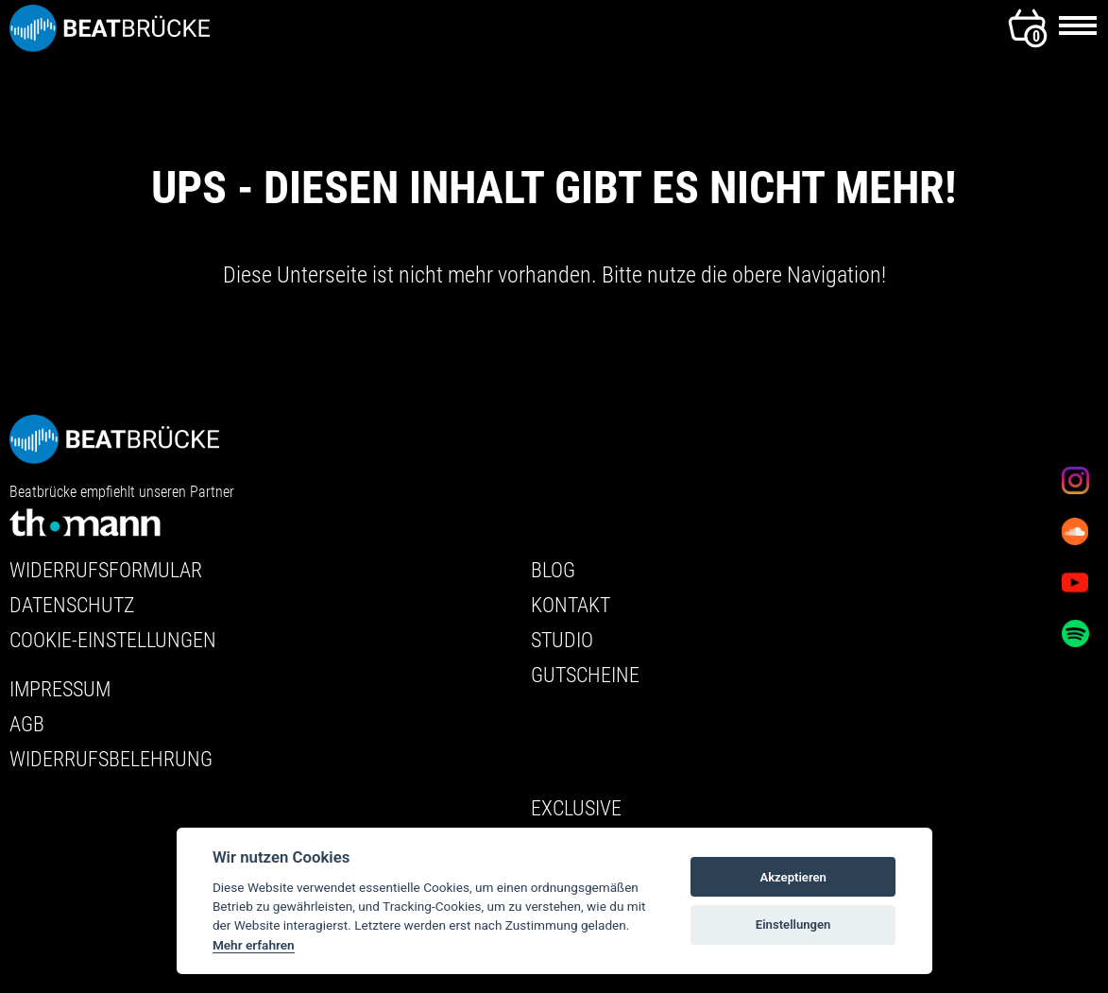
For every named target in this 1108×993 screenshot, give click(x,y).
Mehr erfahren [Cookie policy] (254, 944)
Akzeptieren (792, 877)
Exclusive (576, 808)
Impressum (60, 689)
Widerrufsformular (105, 570)
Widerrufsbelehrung (111, 759)
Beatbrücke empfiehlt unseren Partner (121, 513)
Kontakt (570, 605)
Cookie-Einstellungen (112, 640)
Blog (553, 570)
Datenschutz (71, 605)
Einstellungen (793, 924)
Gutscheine (585, 675)
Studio (562, 640)
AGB (26, 724)
